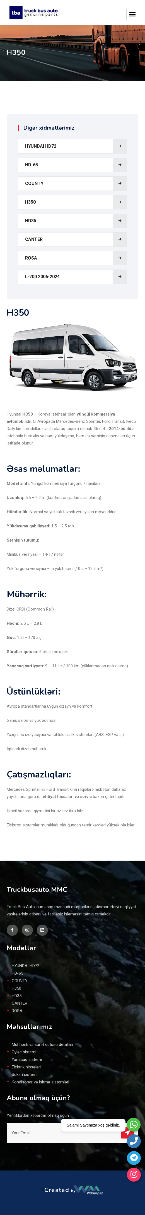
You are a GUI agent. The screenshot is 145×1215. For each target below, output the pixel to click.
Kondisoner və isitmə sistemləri (40, 1082)
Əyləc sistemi (24, 1052)
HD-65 (31, 164)
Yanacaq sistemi (27, 1059)
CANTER (34, 239)
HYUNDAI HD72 (40, 146)
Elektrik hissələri (26, 1067)
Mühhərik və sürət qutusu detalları (42, 1044)
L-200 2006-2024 (42, 276)
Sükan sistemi (24, 1074)
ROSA (31, 258)
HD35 (30, 220)
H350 (30, 202)
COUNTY (34, 183)
